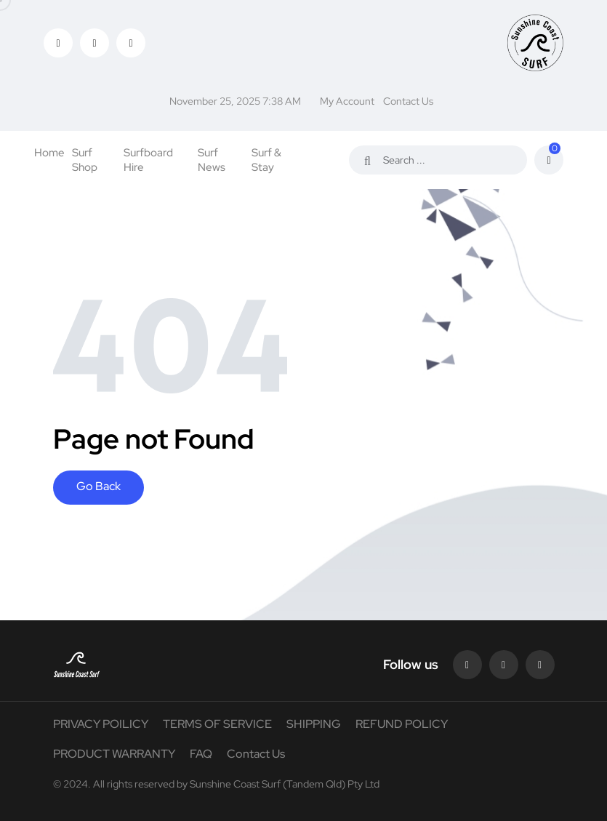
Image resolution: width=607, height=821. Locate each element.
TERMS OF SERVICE (217, 724)
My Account (347, 101)
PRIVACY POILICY (100, 724)
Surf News (211, 160)
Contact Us (408, 101)
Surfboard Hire (148, 160)
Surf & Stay (266, 160)
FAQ (201, 753)
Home (49, 152)
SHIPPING (313, 724)
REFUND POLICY (401, 724)
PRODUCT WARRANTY (114, 753)
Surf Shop (84, 160)
